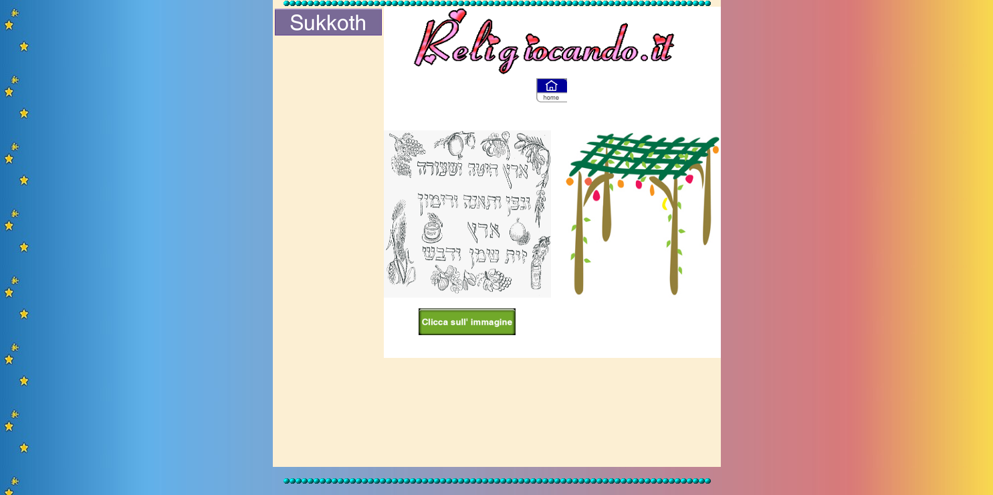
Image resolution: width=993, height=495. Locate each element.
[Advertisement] (328, 252)
